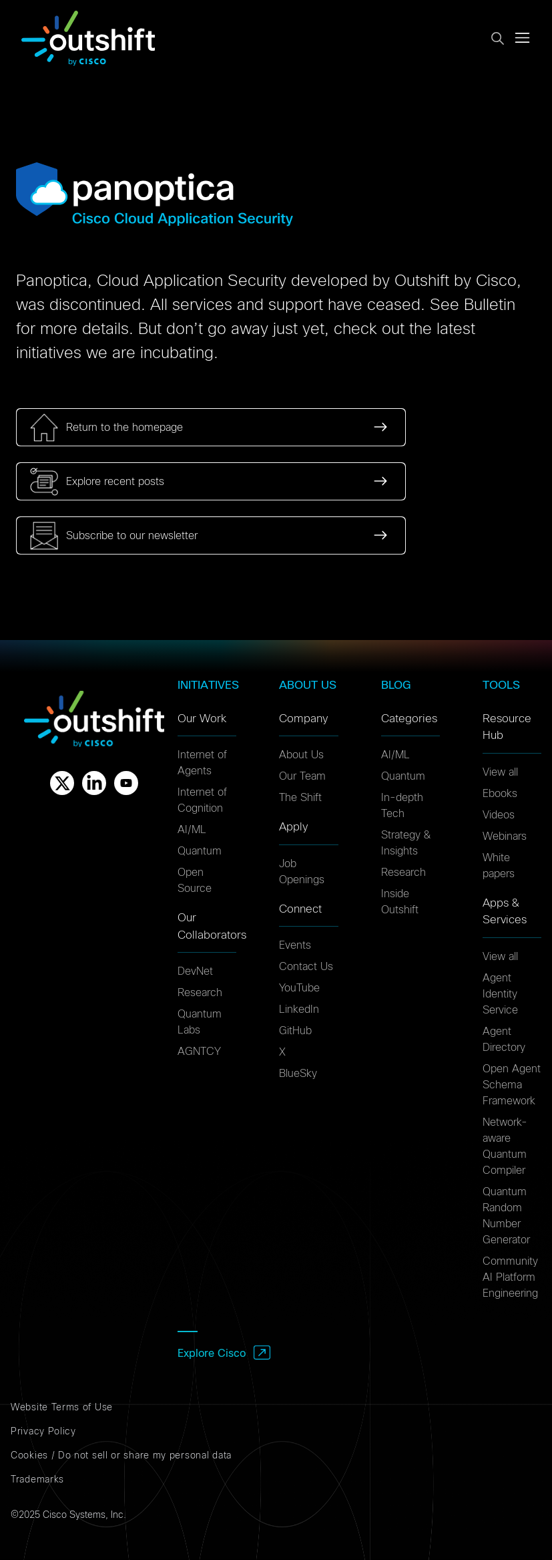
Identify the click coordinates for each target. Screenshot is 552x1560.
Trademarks (37, 1480)
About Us (301, 755)
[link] (211, 427)
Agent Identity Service (500, 994)
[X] (62, 783)
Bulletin (489, 305)
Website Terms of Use (62, 1407)
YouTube (299, 988)
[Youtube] (126, 783)
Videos (499, 815)
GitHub (295, 1031)
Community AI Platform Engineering (510, 1277)
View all (500, 772)
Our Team (302, 776)
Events (295, 945)
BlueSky (298, 1073)
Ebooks (500, 793)
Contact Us (306, 966)
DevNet (195, 971)
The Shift (300, 797)
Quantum (200, 851)
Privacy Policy (43, 1431)
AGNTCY (199, 1051)
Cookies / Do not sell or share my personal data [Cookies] (121, 1455)
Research (200, 992)
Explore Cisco (212, 1353)
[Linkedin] (94, 783)
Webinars (505, 836)
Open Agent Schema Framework (512, 1085)
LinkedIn (299, 1009)
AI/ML (192, 829)
